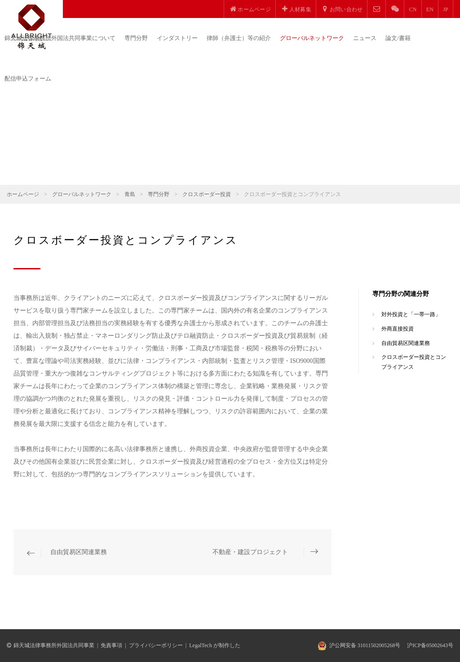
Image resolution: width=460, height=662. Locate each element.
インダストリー (177, 38)
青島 (129, 194)
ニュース (364, 38)
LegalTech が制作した (214, 645)
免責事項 (111, 645)
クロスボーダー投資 (206, 194)
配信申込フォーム (27, 78)
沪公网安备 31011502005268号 (365, 645)
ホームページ (23, 194)
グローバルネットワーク (312, 38)
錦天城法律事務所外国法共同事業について (59, 38)
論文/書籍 (398, 38)
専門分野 (136, 38)
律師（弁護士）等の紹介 (239, 38)
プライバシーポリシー (156, 645)
